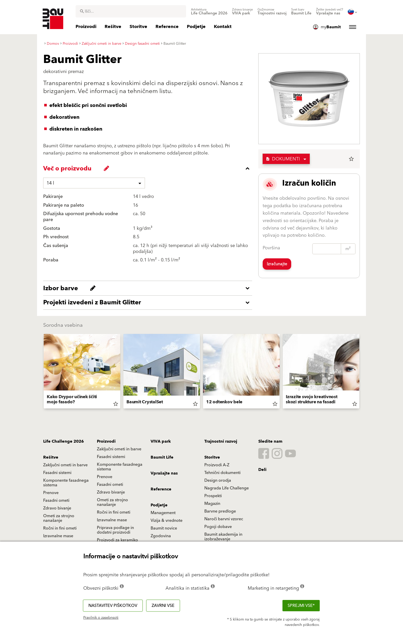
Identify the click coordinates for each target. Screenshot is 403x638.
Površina (271, 247)
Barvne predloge (220, 511)
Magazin (212, 503)
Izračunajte (277, 264)
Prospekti (213, 495)
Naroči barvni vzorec (223, 519)
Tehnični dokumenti (222, 472)
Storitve (212, 457)
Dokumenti (283, 159)
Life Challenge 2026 (63, 441)
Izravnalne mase (112, 520)
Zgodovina (161, 536)
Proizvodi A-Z (216, 465)
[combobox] (131, 11)
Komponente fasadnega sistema (119, 467)
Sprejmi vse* (301, 605)
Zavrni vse (163, 605)
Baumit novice (164, 528)
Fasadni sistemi (111, 456)
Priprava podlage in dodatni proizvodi (115, 530)
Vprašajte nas (164, 473)
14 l (50, 183)
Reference (161, 489)
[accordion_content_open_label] (149, 288)
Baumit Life (162, 457)
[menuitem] (209, 11)
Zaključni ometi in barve (119, 449)
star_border (351, 159)
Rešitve (50, 457)
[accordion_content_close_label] (149, 168)
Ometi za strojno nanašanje (112, 502)
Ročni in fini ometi (113, 512)
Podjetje (159, 505)
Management (163, 512)
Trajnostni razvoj (220, 441)
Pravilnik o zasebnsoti (100, 618)
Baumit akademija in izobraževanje (223, 537)
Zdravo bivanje (111, 492)
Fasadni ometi (110, 484)
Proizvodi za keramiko (117, 540)
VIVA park (161, 441)
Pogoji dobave (218, 526)
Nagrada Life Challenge (226, 488)
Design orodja (217, 480)
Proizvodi (106, 441)
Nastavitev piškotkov (112, 605)
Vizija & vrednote (166, 520)
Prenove (104, 476)
